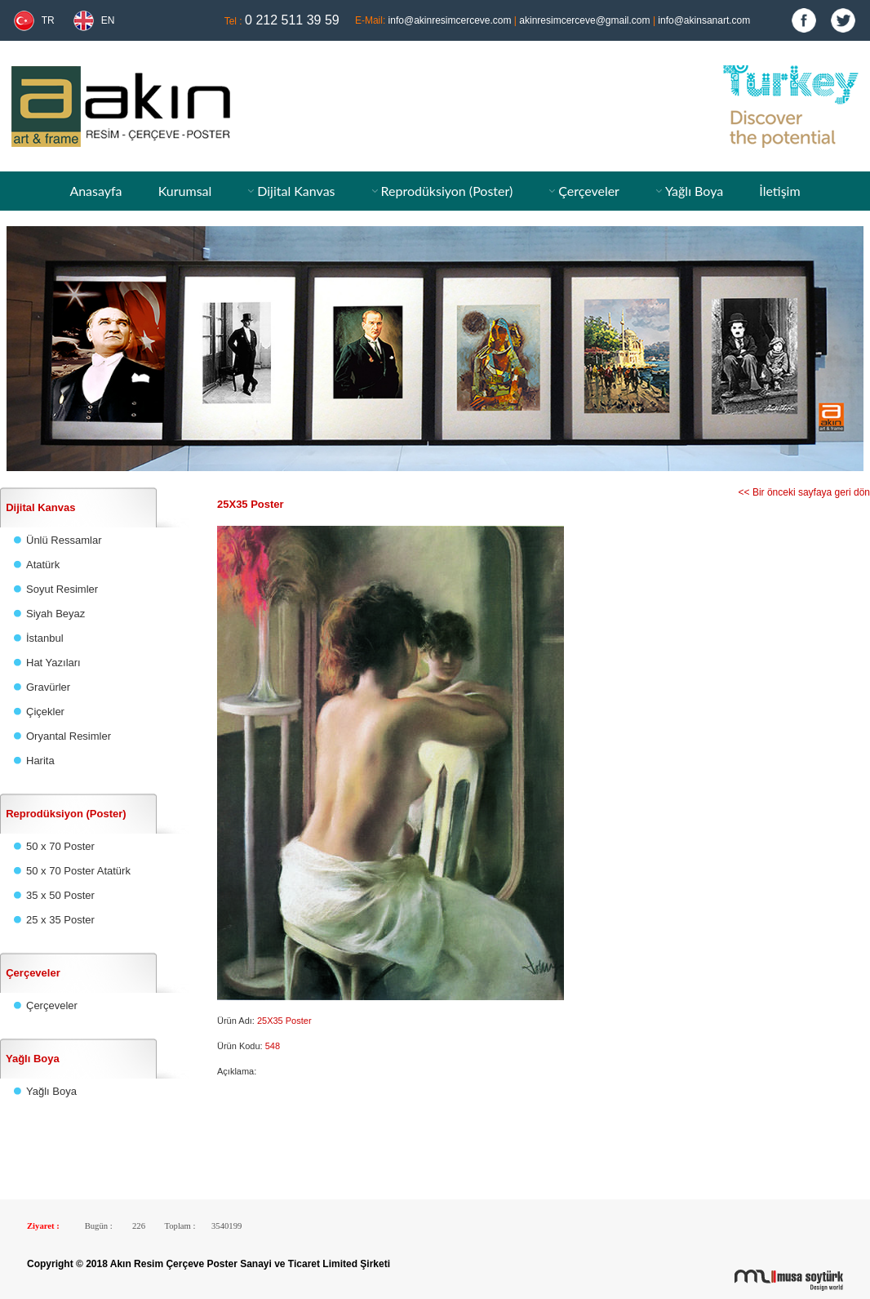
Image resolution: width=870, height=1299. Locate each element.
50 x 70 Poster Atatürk (78, 871)
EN (108, 20)
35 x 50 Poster (60, 895)
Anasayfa (95, 190)
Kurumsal (185, 190)
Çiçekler (45, 711)
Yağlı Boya (694, 190)
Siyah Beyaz (55, 613)
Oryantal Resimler (68, 736)
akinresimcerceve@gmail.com (584, 20)
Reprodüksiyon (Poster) (446, 190)
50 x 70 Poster (60, 846)
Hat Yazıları (53, 662)
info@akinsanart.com (704, 20)
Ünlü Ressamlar (63, 540)
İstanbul (45, 638)
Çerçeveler (588, 190)
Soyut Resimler (62, 589)
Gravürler (48, 687)
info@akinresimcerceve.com (450, 20)
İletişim (779, 190)
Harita (40, 760)
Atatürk (43, 564)
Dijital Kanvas (296, 190)
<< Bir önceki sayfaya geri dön (804, 492)
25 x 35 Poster (60, 920)
